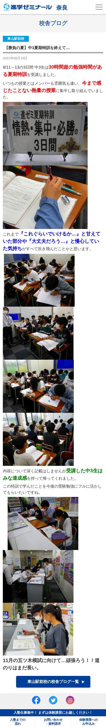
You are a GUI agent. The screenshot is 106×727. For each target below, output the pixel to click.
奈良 (36, 7)
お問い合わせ (53, 722)
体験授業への (88, 722)
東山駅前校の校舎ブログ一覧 (53, 681)
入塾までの (18, 722)
